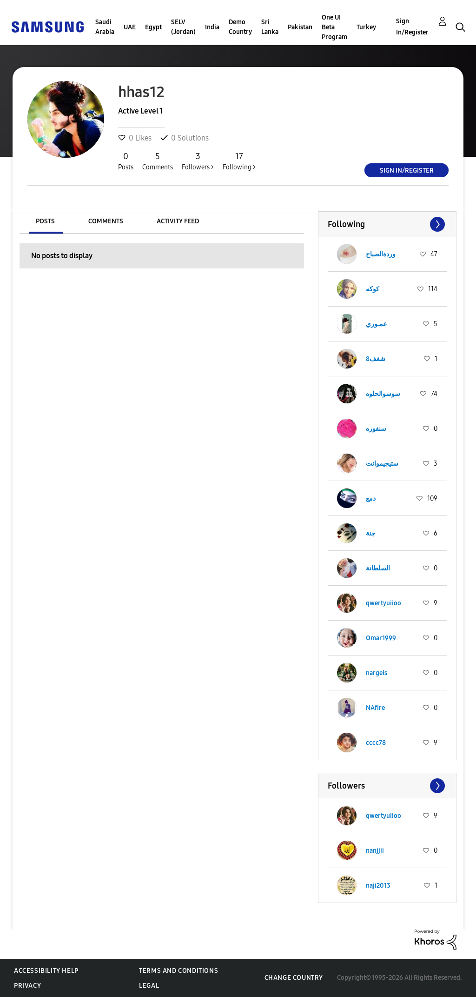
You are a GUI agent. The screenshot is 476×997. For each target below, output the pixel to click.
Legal (149, 986)
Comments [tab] (105, 221)
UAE (130, 27)
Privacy (27, 986)
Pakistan (300, 27)
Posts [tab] (45, 221)
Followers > (198, 161)
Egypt (153, 27)
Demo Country (240, 27)
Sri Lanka (269, 27)
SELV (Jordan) (183, 27)
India (212, 27)
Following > (239, 161)
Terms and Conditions (178, 971)
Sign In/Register (412, 26)
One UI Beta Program (334, 27)
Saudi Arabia (104, 27)
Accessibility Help (46, 971)
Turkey (366, 27)
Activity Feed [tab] (178, 221)
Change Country (293, 978)
